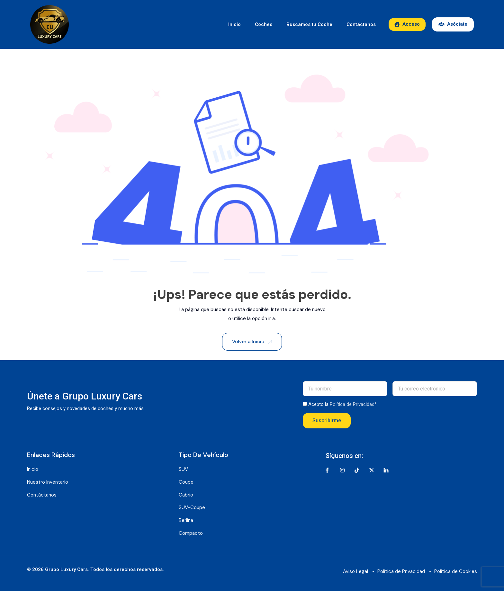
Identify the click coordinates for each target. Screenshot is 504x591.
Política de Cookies (455, 571)
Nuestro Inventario (47, 482)
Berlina (186, 520)
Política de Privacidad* (353, 404)
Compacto (191, 533)
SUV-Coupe (192, 507)
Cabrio (186, 495)
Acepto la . (343, 404)
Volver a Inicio (252, 341)
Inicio (234, 24)
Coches (263, 24)
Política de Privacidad (401, 571)
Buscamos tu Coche (309, 24)
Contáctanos (361, 24)
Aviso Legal (355, 571)
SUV (183, 469)
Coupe (186, 482)
